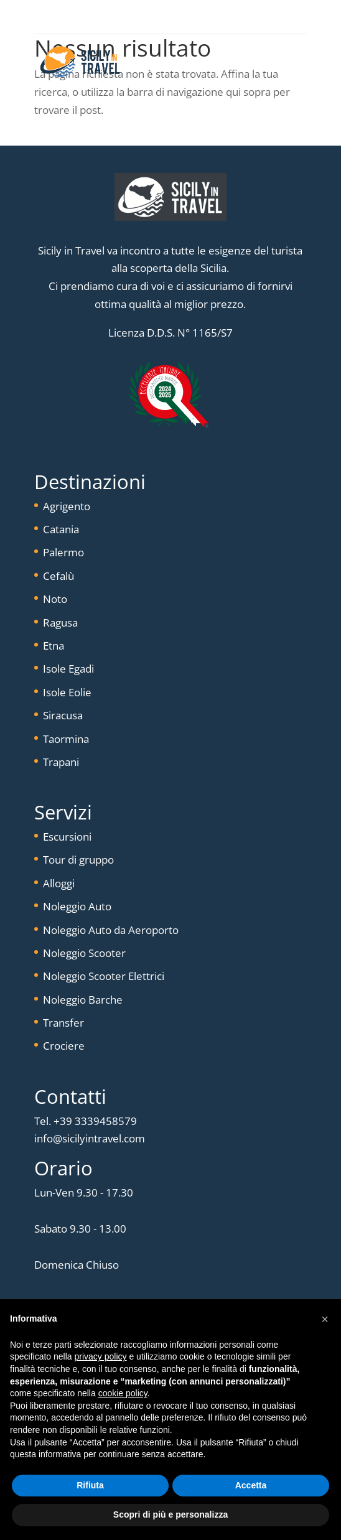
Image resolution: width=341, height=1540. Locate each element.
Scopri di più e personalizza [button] (170, 1514)
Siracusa (63, 715)
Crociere (64, 1045)
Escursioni (67, 836)
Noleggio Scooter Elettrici (103, 976)
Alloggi (59, 883)
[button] (325, 1319)
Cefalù (58, 576)
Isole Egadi (68, 668)
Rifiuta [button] (90, 1485)
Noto (55, 599)
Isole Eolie (67, 692)
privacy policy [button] (101, 1356)
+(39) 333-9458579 (180, 16)
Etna (53, 645)
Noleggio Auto (77, 906)
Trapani (61, 762)
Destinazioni (90, 482)
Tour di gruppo (78, 859)
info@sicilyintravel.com (89, 1138)
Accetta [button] (251, 1485)
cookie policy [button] (122, 1393)
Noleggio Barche (83, 999)
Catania (61, 529)
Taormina (66, 739)
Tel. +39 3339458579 (85, 1121)
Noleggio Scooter (84, 953)
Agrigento (66, 506)
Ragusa (60, 622)
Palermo (63, 552)
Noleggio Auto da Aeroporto (111, 930)
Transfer (63, 1022)
